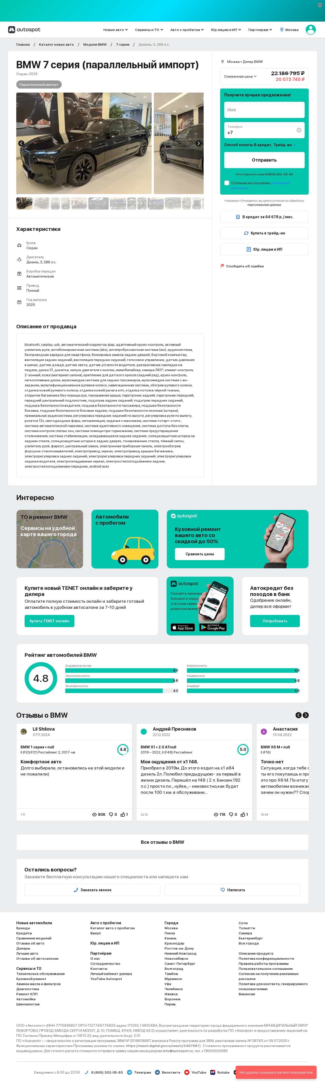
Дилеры (23, 948)
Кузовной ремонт (31, 979)
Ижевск (171, 994)
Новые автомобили (34, 923)
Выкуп (95, 933)
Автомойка (26, 999)
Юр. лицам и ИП (264, 249)
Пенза (170, 933)
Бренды (23, 928)
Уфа (168, 984)
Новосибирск (176, 958)
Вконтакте (167, 1072)
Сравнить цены (200, 554)
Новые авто (113, 30)
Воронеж (173, 999)
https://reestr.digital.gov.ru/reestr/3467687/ (164, 1046)
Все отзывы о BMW (162, 842)
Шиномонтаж (28, 1004)
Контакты (98, 969)
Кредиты (24, 933)
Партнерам (258, 30)
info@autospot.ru (178, 1051)
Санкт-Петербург (180, 963)
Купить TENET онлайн (49, 621)
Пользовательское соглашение (266, 969)
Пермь (170, 1004)
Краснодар (174, 943)
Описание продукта (256, 953)
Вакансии (247, 994)
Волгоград (174, 969)
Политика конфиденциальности (266, 958)
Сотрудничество (105, 963)
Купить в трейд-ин (264, 233)
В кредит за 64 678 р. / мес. (264, 216)
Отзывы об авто (30, 943)
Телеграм (139, 1072)
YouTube (195, 1072)
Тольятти (247, 928)
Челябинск (174, 989)
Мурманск (173, 979)
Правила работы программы (264, 963)
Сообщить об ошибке (245, 266)
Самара (245, 933)
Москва (171, 928)
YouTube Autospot (106, 979)
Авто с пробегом (185, 30)
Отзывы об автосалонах (37, 958)
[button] (320, 5)
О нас (95, 958)
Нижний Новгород (181, 953)
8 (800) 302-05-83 (279, 174)
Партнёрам (100, 953)
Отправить (264, 160)
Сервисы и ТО (147, 30)
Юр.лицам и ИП (224, 30)
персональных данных (264, 205)
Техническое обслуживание (40, 974)
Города (171, 923)
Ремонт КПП (27, 994)
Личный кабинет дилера (111, 974)
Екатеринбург (251, 938)
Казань (170, 938)
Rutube (220, 1072)
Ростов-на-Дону (179, 948)
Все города (249, 943)
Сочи (243, 923)
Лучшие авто (27, 953)
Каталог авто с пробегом (112, 928)
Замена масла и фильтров (38, 984)
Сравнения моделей (33, 938)
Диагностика (27, 989)
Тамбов (171, 974)
